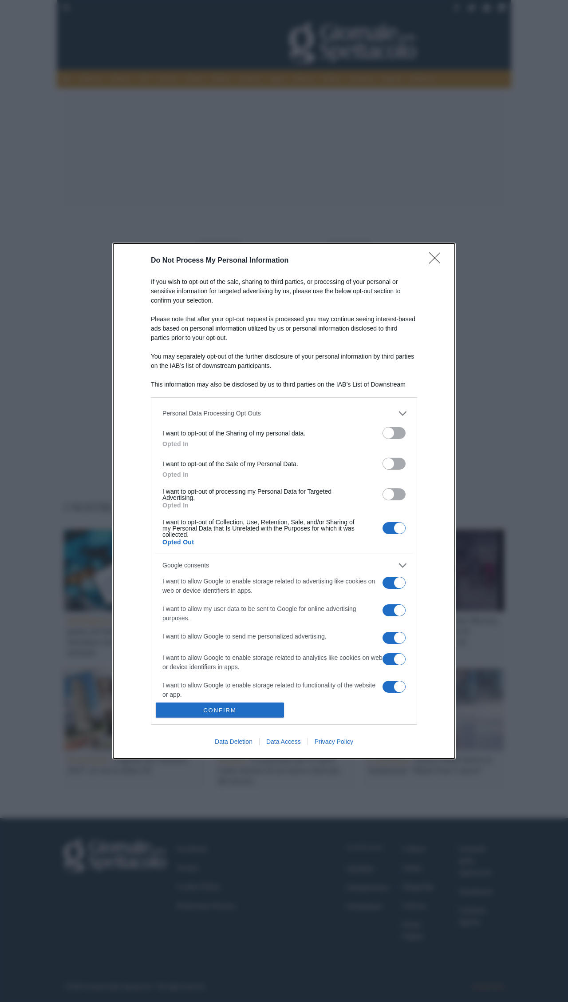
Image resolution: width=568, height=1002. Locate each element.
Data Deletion (233, 741)
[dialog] (284, 501)
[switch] (394, 433)
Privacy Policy (334, 741)
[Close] (437, 260)
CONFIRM (220, 710)
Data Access (283, 741)
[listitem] (284, 413)
